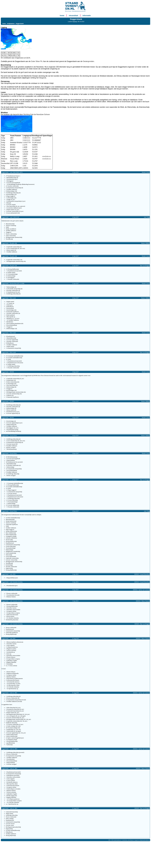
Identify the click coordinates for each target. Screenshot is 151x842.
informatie (87, 15)
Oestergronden (88, 61)
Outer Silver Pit (36, 61)
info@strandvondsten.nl (145, 840)
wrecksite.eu (46, 156)
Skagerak (42, 78)
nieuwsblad (73, 15)
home (62, 15)
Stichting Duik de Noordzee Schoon (36, 114)
